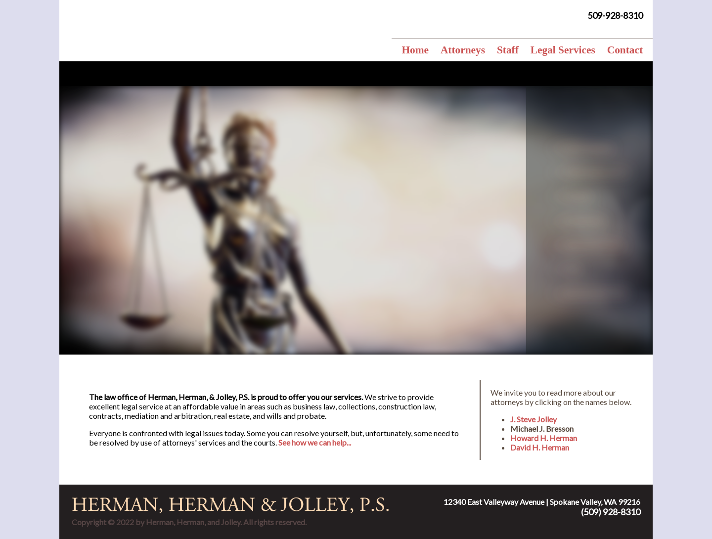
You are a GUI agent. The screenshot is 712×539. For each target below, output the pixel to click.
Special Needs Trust (610, 293)
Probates (592, 196)
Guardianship (598, 220)
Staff (508, 50)
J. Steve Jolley (533, 419)
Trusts (587, 268)
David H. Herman (539, 447)
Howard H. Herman (543, 438)
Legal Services (563, 50)
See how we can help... (314, 442)
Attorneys (463, 50)
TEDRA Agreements (610, 172)
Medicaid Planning (607, 244)
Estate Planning (602, 147)
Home (415, 50)
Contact (625, 50)
